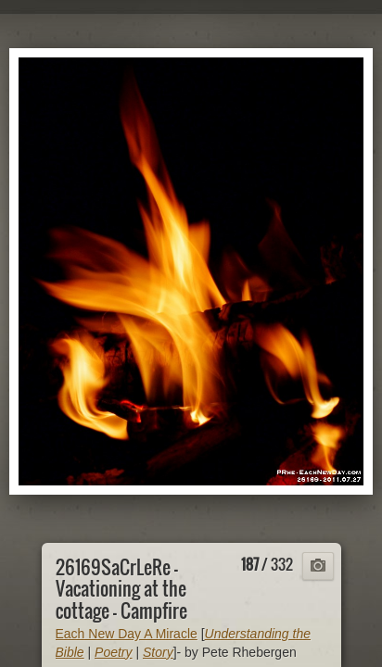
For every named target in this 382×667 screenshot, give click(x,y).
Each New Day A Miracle (126, 633)
